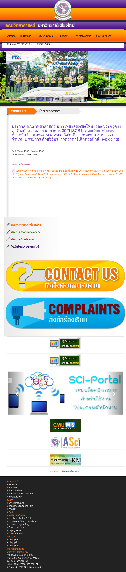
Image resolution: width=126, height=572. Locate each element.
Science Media (15, 533)
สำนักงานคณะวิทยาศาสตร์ (21, 506)
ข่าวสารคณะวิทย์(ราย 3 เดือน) (22, 521)
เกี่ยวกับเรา (14, 487)
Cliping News (15, 530)
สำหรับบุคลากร (103, 36)
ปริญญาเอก (14, 545)
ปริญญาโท (13, 542)
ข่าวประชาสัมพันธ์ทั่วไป (20, 518)
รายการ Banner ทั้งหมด (65, 471)
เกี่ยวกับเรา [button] (27, 36)
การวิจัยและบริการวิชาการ (21, 493)
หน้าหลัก (11, 36)
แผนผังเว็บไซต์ (15, 497)
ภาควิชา (12, 509)
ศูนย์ (11, 512)
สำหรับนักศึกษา (83, 36)
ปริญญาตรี (13, 539)
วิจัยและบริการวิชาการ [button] (19, 44)
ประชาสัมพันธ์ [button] (46, 36)
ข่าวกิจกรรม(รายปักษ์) (19, 524)
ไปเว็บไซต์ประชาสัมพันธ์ (25, 246)
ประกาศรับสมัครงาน (23, 239)
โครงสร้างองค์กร (16, 503)
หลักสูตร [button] (65, 36)
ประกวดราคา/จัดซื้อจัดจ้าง (26, 225)
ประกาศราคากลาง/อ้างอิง (25, 232)
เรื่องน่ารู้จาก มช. (16, 527)
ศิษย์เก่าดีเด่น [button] (44, 44)
